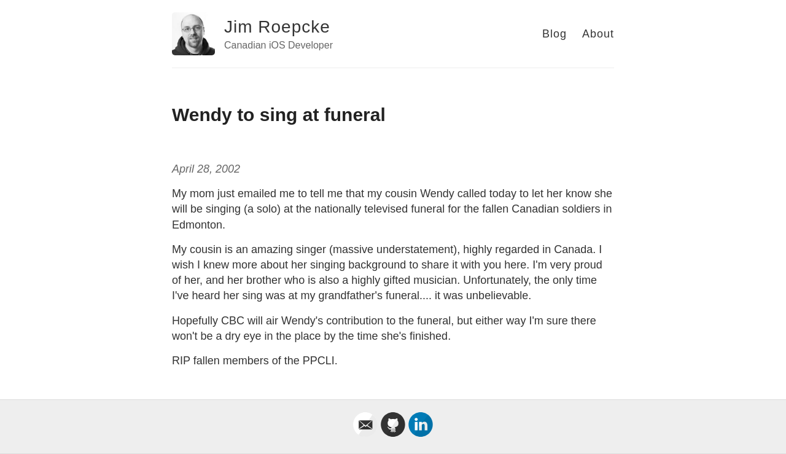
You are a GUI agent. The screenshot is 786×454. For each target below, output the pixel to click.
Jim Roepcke (277, 26)
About (598, 34)
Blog (554, 34)
